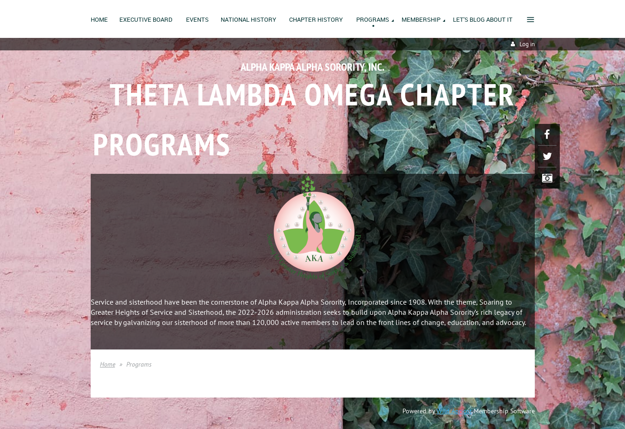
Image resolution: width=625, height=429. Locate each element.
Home (107, 364)
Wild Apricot (454, 411)
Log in (527, 44)
